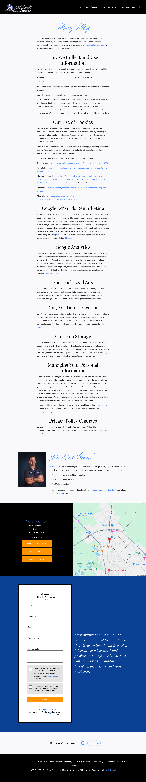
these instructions (52, 273)
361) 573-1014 (56, 493)
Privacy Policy (51, 676)
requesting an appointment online (105, 490)
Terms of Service (49, 714)
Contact (124, 7)
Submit (44, 699)
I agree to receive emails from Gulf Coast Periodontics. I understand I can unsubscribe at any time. (46, 688)
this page (59, 234)
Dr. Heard (53, 467)
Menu (137, 7)
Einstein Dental (109, 770)
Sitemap (64, 775)
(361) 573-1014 (50, 710)
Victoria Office (36, 521)
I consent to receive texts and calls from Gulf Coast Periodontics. (47, 673)
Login (83, 775)
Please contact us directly (95, 45)
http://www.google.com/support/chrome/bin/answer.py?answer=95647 (79, 163)
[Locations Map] (109, 539)
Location (112, 7)
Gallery (84, 7)
